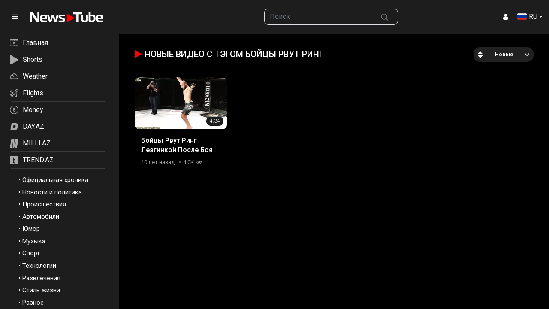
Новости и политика (52, 192)
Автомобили (40, 217)
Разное (33, 302)
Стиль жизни (41, 290)
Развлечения (41, 278)
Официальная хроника (55, 180)
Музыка (33, 241)
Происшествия (44, 204)
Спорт (31, 253)
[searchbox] (318, 17)
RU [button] (527, 16)
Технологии (39, 266)
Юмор (31, 229)
